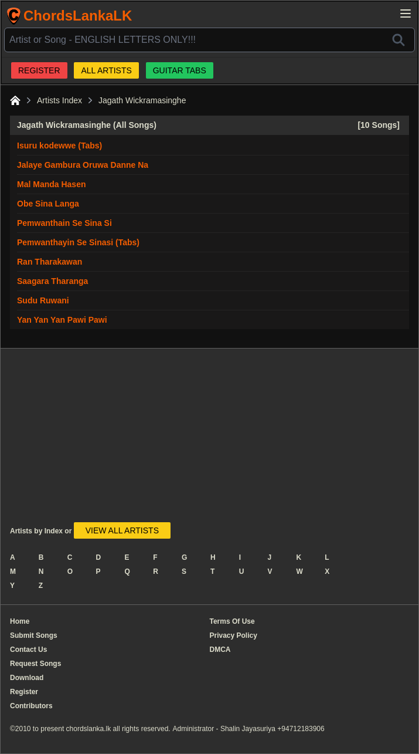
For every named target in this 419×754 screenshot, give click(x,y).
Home (19, 621)
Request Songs (35, 664)
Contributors (31, 706)
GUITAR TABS (179, 70)
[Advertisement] (179, 440)
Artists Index (59, 100)
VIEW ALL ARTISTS (122, 530)
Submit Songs (33, 635)
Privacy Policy (233, 635)
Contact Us (28, 649)
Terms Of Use (232, 621)
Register (24, 692)
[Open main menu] (405, 13)
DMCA (220, 649)
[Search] (398, 40)
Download (26, 678)
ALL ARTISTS (106, 70)
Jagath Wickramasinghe (142, 100)
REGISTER (39, 70)
